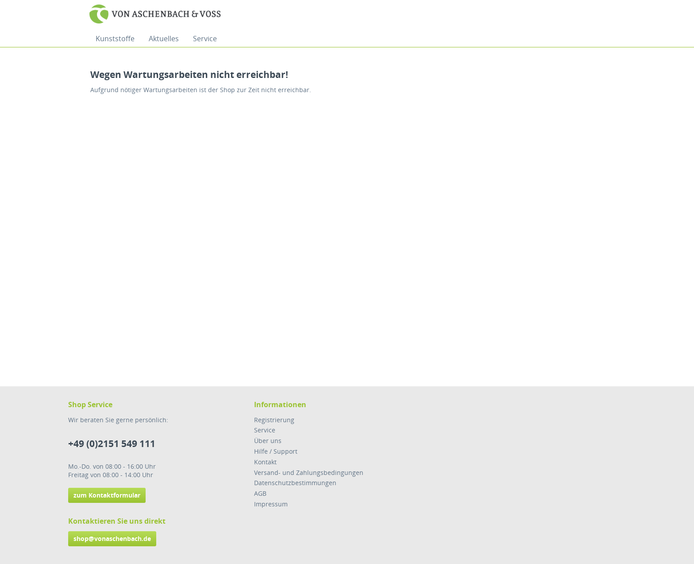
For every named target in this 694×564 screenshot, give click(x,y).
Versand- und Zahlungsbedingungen (308, 472)
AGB (260, 493)
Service (264, 430)
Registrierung (274, 420)
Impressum (271, 504)
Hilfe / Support (275, 451)
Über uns (267, 440)
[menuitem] (115, 38)
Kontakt (265, 462)
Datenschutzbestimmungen (295, 482)
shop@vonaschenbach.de (112, 538)
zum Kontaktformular (106, 495)
